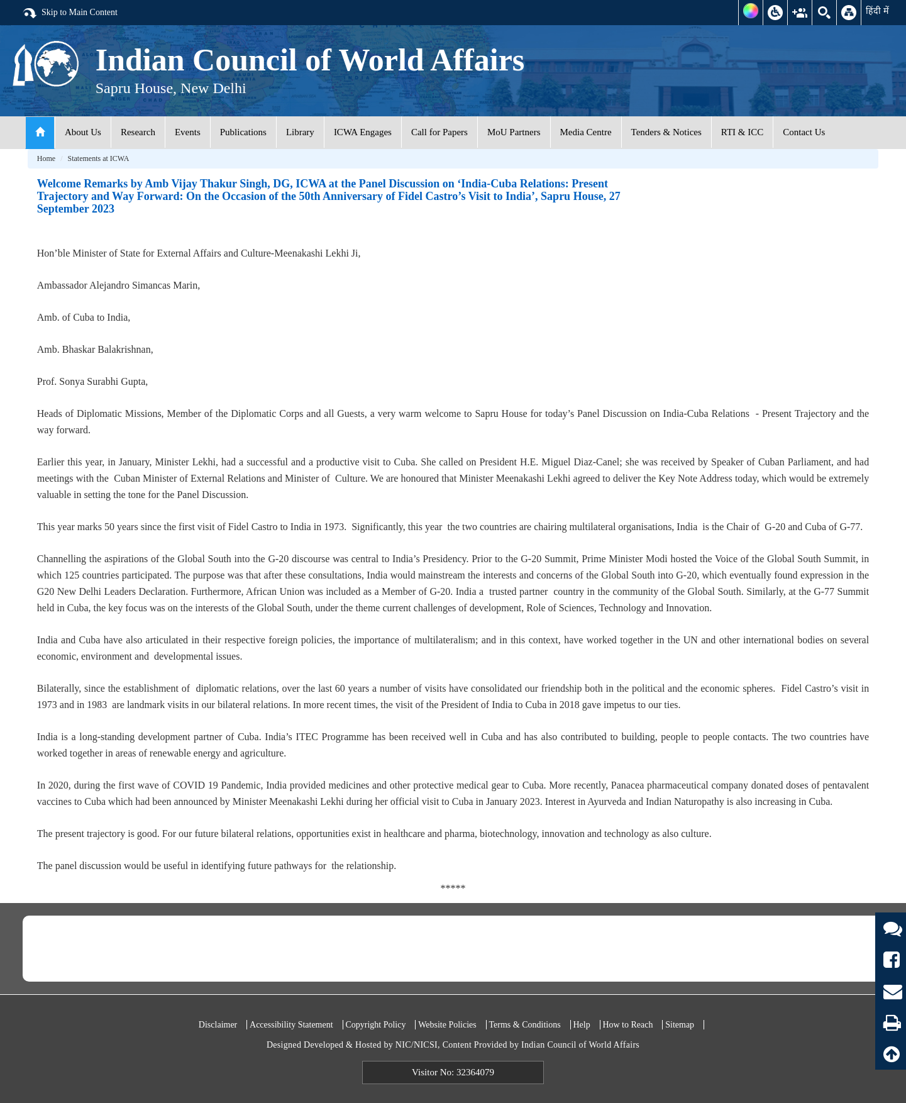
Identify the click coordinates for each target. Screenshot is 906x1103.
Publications (243, 132)
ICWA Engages (363, 132)
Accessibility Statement (291, 1024)
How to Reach (627, 1024)
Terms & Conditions (525, 1024)
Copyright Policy (375, 1024)
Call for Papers (439, 132)
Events (188, 132)
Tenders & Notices (666, 132)
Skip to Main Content (70, 13)
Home (46, 158)
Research (138, 132)
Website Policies (447, 1024)
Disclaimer (218, 1024)
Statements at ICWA (98, 158)
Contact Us (804, 132)
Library (300, 132)
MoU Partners (514, 132)
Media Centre (586, 132)
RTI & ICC (742, 132)
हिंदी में (877, 11)
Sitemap (679, 1024)
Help (581, 1024)
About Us (83, 132)
